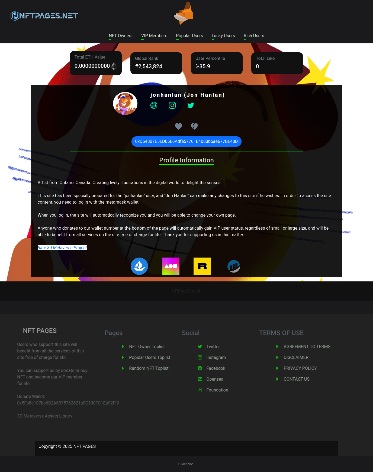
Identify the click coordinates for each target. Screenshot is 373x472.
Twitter (220, 346)
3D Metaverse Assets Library (37, 416)
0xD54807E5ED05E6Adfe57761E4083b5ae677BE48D (186, 141)
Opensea (222, 379)
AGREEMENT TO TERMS (314, 346)
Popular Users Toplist (157, 357)
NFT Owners (121, 35)
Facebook (223, 368)
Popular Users (189, 35)
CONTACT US (304, 379)
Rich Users (254, 35)
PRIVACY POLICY (307, 368)
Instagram (223, 357)
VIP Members (154, 35)
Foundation (224, 390)
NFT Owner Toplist (154, 346)
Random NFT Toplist (156, 368)
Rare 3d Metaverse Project (62, 247)
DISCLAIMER (303, 357)
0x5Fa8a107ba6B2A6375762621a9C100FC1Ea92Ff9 (60, 403)
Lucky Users (223, 35)
